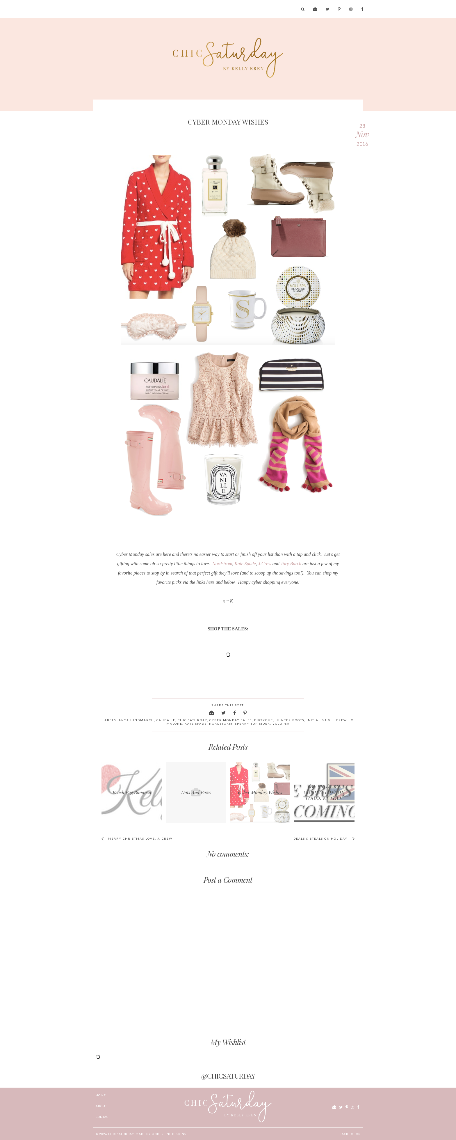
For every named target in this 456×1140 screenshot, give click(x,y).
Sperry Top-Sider (252, 723)
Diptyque (263, 720)
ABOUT (101, 1106)
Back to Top (349, 1134)
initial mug (319, 720)
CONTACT (103, 1116)
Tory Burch (291, 563)
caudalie (165, 720)
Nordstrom (222, 563)
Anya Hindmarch (136, 720)
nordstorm (221, 723)
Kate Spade (245, 563)
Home (101, 1095)
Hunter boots (289, 720)
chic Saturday (121, 1134)
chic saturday (192, 720)
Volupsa (281, 723)
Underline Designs (169, 1134)
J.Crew (264, 563)
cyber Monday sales (230, 720)
